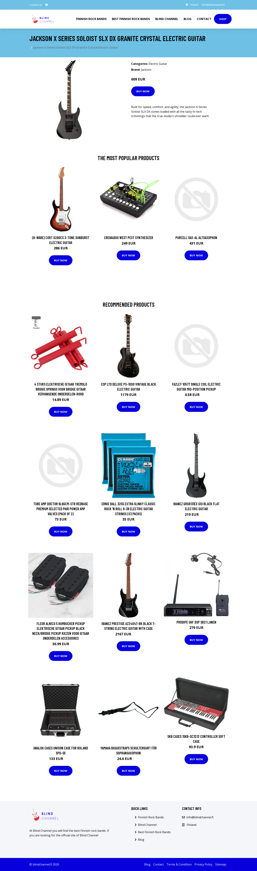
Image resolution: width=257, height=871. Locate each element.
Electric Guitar (158, 64)
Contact (204, 19)
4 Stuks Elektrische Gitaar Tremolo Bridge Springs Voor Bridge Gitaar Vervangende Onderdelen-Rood (60, 389)
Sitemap (220, 864)
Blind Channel (166, 19)
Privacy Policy (203, 864)
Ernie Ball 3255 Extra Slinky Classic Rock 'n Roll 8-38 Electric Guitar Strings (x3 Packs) (128, 508)
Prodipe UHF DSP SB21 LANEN (196, 622)
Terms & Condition (179, 864)
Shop (222, 19)
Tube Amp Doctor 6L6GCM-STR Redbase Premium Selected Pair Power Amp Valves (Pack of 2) (60, 508)
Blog (188, 19)
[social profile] (46, 4)
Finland (194, 4)
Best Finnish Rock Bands (131, 19)
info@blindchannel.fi (213, 4)
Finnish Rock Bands (91, 19)
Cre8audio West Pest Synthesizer (128, 237)
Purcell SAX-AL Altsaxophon (196, 237)
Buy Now (143, 91)
